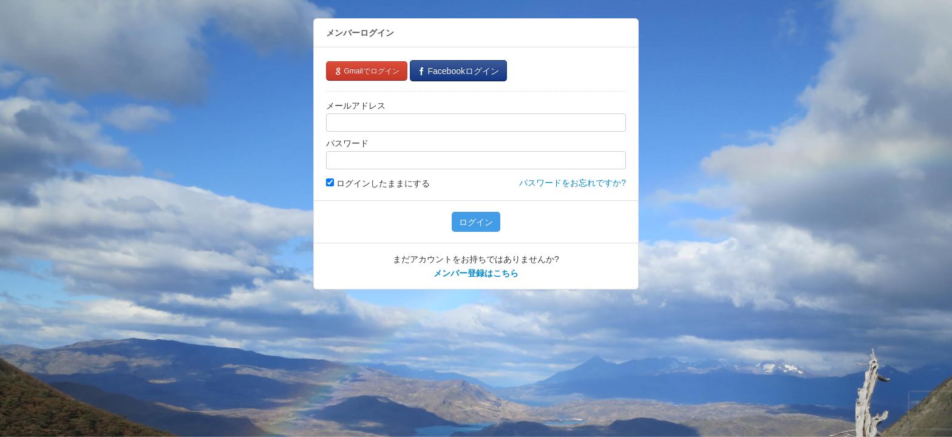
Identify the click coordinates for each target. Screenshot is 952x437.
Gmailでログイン (366, 71)
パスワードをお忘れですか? (572, 183)
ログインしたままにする (378, 183)
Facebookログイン (458, 71)
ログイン (476, 222)
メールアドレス (356, 105)
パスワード (347, 143)
